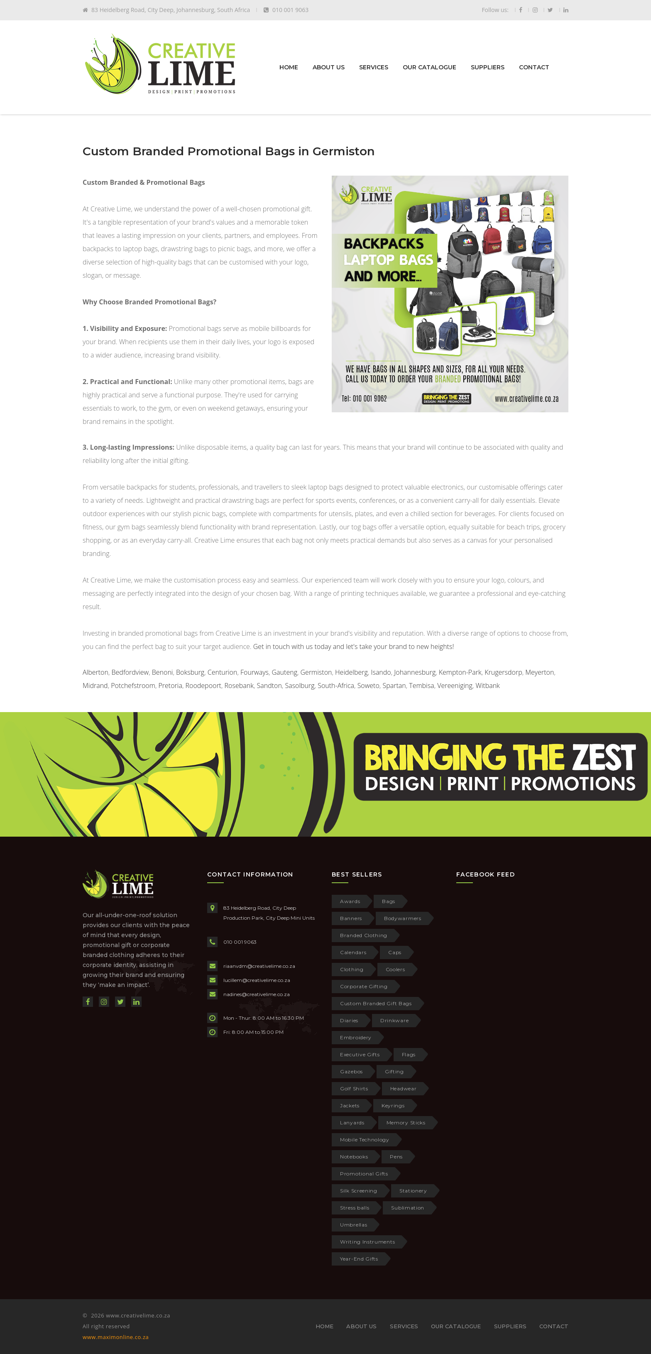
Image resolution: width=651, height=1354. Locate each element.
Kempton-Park (460, 672)
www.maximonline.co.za (116, 1337)
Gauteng (284, 672)
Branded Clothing (363, 935)
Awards (350, 901)
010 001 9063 (240, 942)
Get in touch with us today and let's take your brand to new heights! (353, 646)
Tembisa (421, 685)
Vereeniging (454, 685)
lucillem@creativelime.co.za (256, 980)
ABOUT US (329, 67)
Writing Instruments (367, 1242)
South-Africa (336, 685)
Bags (388, 901)
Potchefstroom (133, 685)
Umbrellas (353, 1225)
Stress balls (354, 1208)
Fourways (254, 672)
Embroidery (356, 1037)
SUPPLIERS (487, 67)
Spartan (394, 685)
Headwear (403, 1088)
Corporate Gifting (364, 986)
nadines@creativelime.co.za (256, 994)
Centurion (222, 672)
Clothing (352, 969)
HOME (288, 67)
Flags (409, 1054)
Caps (394, 952)
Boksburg (190, 672)
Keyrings (393, 1105)
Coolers (395, 969)
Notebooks (354, 1156)
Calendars (353, 952)
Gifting (394, 1071)
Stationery (413, 1191)
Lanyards (352, 1122)
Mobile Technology (364, 1139)
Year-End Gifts (359, 1259)
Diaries (349, 1020)
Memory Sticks (406, 1122)
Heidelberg (351, 672)
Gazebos (351, 1071)
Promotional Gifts (364, 1173)
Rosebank (239, 685)
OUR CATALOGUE (429, 67)
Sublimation (407, 1208)
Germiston (316, 672)
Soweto (368, 685)
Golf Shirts (354, 1088)
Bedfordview (130, 672)
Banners (351, 918)
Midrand (95, 685)
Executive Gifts (360, 1054)
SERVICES (373, 67)
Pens (396, 1156)
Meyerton (539, 672)
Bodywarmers (402, 918)
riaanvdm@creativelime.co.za (259, 966)
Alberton (95, 672)
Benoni (162, 672)
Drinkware (394, 1020)
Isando (381, 672)
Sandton (269, 685)
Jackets (350, 1105)
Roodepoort (203, 685)
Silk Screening (358, 1191)
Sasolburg (299, 685)
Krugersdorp (503, 672)
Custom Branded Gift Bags (376, 1003)
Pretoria (170, 685)
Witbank (487, 685)
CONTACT (534, 67)
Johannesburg (415, 672)
